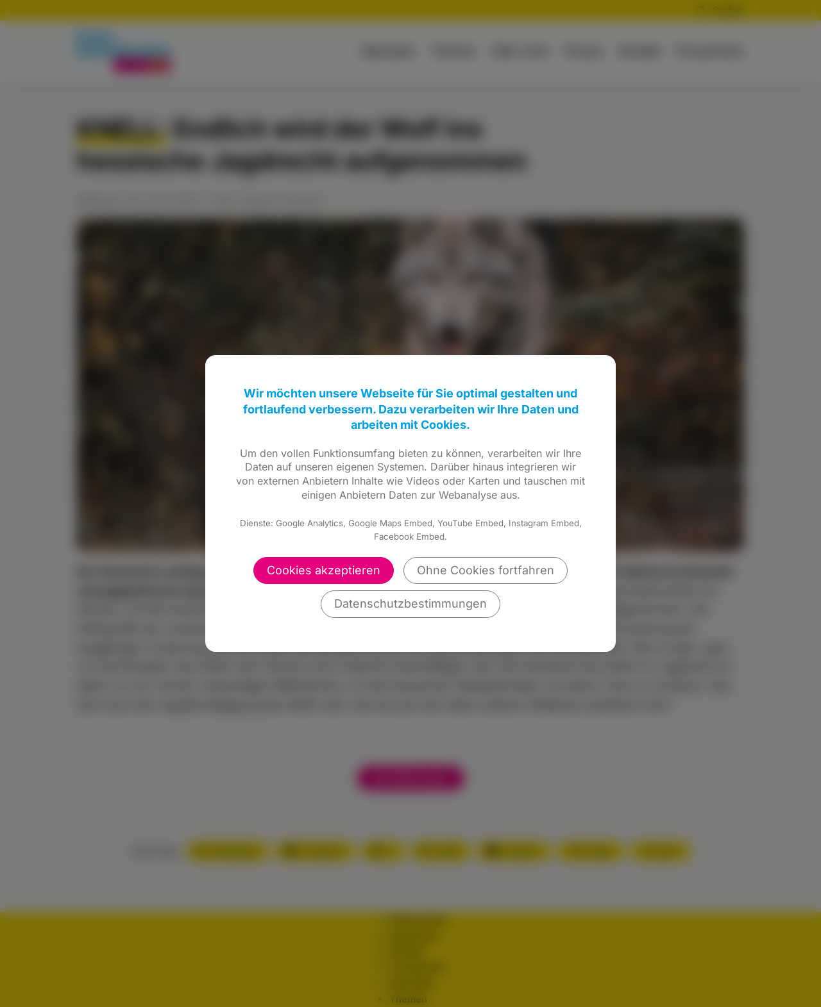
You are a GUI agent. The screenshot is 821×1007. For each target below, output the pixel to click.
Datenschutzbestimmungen (410, 603)
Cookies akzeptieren (323, 570)
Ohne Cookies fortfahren (485, 570)
